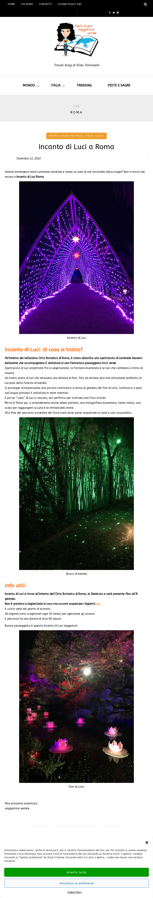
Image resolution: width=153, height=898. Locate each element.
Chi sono (27, 4)
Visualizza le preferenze (76, 883)
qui (98, 604)
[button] (147, 843)
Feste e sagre (119, 85)
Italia (56, 85)
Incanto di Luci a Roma (76, 147)
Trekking (84, 85)
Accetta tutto (76, 872)
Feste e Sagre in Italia (66, 136)
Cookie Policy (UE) (69, 4)
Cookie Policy (74, 892)
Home (11, 4)
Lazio (100, 136)
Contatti (45, 4)
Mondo (29, 85)
